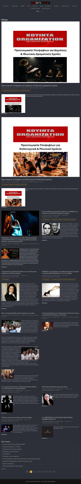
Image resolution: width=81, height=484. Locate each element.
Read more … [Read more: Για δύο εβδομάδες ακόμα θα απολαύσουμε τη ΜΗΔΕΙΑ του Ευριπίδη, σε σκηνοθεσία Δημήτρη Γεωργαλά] (45, 240)
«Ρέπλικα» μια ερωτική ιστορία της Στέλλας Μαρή (16, 417)
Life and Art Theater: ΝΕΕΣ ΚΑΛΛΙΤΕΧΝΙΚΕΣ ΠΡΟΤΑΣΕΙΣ (13, 444)
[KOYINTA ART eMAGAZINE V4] (40, 3)
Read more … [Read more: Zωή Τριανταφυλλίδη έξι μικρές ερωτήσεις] (45, 406)
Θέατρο (18, 87)
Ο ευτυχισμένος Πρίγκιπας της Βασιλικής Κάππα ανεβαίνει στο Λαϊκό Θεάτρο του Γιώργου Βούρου (19, 387)
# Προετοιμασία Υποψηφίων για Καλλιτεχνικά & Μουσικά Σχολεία (14, 184)
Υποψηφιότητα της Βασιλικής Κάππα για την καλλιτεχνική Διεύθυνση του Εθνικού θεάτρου (19, 272)
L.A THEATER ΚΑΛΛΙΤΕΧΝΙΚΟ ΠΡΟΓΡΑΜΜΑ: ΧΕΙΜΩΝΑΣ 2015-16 (57, 418)
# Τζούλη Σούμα (46, 219)
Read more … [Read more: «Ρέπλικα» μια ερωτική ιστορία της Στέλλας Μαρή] (4, 434)
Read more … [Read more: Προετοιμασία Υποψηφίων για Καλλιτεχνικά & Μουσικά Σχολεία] (4, 207)
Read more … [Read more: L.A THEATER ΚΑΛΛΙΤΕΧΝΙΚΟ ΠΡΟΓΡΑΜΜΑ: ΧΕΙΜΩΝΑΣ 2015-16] (45, 438)
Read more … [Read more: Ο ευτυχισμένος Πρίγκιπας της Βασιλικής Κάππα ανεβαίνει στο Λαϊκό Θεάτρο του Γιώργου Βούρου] (4, 413)
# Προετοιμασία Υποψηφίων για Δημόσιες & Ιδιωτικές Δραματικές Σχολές (16, 90)
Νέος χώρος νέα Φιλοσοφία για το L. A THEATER (11, 446)
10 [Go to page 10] (49, 471)
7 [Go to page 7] (43, 471)
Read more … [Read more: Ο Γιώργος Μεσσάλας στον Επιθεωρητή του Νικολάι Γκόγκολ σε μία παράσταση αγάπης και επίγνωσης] (45, 330)
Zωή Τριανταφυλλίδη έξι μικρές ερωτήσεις (55, 387)
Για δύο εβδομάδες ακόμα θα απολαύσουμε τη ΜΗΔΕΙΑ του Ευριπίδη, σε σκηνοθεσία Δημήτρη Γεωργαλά (60, 212)
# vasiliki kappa (5, 279)
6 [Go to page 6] (41, 471)
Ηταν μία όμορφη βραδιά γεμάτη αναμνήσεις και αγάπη (18, 313)
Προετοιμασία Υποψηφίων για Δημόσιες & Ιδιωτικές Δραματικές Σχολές (29, 85)
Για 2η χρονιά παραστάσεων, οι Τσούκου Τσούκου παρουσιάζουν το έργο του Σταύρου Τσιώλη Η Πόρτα (21, 458)
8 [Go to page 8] (45, 471)
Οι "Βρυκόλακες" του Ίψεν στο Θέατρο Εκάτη (10, 456)
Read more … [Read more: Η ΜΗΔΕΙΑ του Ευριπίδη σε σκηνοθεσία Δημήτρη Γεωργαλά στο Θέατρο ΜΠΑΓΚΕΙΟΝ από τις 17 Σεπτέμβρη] (45, 303)
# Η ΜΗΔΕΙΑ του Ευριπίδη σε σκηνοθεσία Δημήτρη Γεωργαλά (63, 219)
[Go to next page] (52, 472)
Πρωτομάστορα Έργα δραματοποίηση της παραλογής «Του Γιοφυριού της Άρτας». (17, 461)
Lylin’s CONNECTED (6, 454)
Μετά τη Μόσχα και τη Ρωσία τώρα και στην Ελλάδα (12, 449)
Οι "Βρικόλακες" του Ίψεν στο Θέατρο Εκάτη (10, 451)
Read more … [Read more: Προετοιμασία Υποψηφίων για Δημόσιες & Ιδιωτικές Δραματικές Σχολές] (4, 113)
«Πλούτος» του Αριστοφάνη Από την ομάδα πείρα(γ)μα (12, 466)
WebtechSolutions (51, 481)
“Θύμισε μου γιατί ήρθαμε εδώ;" (8, 463)
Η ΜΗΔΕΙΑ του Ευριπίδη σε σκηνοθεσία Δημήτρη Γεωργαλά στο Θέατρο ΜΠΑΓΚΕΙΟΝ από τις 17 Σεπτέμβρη (60, 272)
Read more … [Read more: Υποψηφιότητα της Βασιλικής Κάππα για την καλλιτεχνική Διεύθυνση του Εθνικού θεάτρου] (4, 308)
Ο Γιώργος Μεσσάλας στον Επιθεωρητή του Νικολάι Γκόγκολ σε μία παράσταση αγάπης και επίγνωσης (60, 314)
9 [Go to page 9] (47, 471)
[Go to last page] (54, 472)
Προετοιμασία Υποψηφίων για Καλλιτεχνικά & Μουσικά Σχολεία (26, 179)
